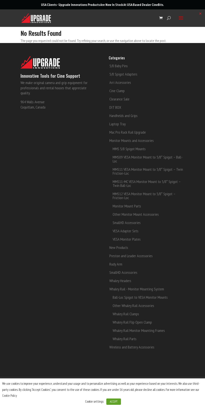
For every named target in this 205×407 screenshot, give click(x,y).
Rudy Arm (115, 264)
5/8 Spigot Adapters (123, 74)
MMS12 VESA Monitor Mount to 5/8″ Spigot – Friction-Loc (144, 195)
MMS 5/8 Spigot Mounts (129, 148)
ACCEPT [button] (113, 402)
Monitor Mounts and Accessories (131, 140)
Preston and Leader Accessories (131, 255)
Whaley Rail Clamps (126, 313)
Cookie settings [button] (94, 401)
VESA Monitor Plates (127, 239)
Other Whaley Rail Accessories (133, 305)
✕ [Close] (200, 13)
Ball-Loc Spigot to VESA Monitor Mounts (140, 297)
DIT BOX (115, 107)
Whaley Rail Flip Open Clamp (132, 322)
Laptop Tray (117, 123)
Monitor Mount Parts (127, 206)
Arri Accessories (120, 82)
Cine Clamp (117, 90)
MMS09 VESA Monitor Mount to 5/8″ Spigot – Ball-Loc (148, 159)
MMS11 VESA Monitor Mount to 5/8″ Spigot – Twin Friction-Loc (148, 171)
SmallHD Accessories (127, 222)
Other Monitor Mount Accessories (136, 214)
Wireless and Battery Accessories (131, 347)
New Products (118, 247)
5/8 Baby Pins (118, 65)
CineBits (157, 4)
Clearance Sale (119, 99)
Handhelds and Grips (123, 115)
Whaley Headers (120, 280)
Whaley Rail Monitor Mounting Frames (139, 330)
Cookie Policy (9, 395)
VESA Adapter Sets (125, 230)
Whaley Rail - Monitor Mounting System (136, 288)
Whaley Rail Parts (124, 338)
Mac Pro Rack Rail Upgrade (127, 132)
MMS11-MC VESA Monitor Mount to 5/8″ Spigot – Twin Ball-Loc (147, 183)
